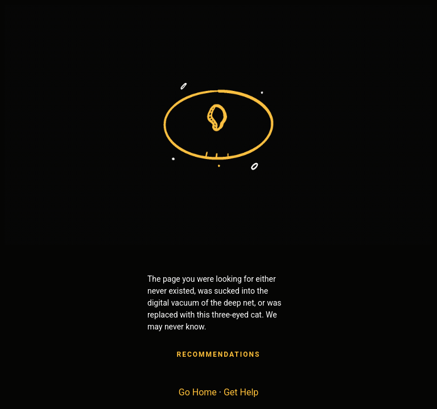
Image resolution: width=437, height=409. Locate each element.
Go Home (198, 392)
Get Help (241, 392)
